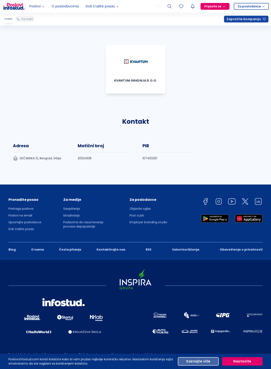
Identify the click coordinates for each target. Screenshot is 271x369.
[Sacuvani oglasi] (181, 6)
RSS (148, 249)
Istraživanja (71, 215)
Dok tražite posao (21, 229)
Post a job (137, 215)
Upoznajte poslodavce (24, 222)
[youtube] (232, 202)
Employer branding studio (148, 222)
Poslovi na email (20, 215)
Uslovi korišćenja (185, 249)
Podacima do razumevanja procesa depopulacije (83, 224)
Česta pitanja (70, 249)
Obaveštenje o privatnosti (241, 249)
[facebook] (205, 202)
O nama (37, 249)
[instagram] (218, 202)
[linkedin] (258, 202)
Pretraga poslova (20, 209)
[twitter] (245, 202)
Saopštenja (71, 209)
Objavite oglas (140, 209)
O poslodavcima (65, 6)
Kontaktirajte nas (111, 249)
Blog (12, 249)
